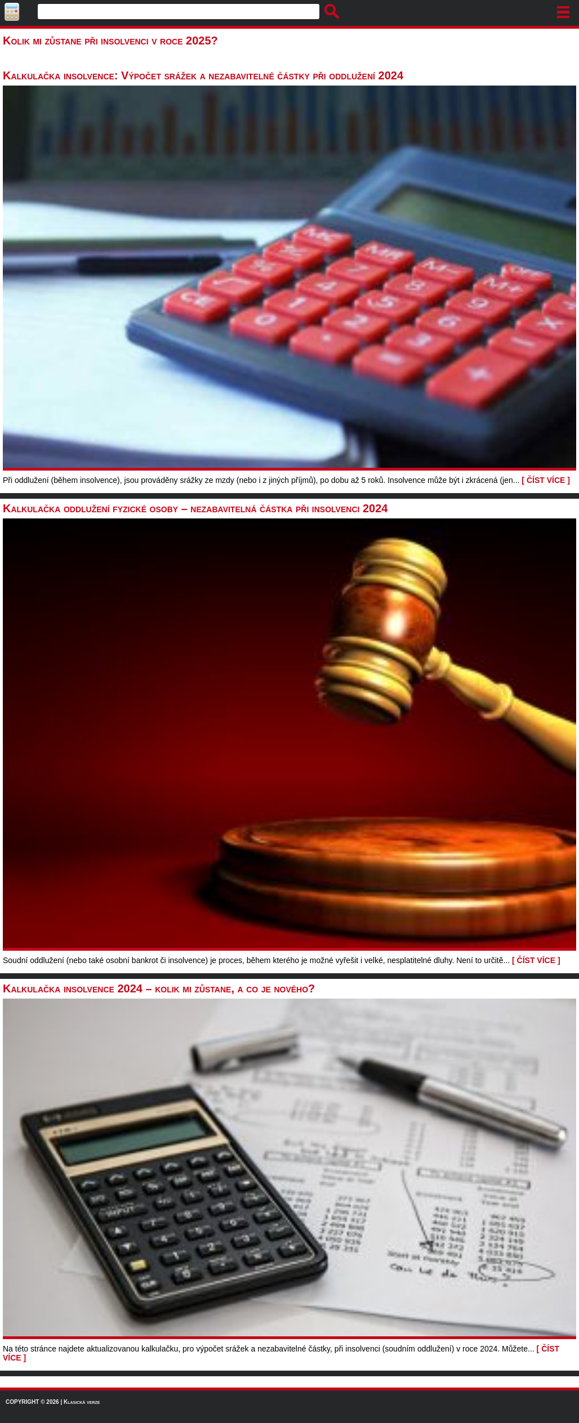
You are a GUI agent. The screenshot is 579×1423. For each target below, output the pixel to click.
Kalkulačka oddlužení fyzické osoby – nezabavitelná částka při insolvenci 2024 (195, 508)
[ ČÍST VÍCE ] (546, 480)
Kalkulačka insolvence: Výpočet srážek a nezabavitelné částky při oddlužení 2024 (203, 75)
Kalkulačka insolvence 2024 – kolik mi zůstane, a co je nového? (159, 988)
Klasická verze (82, 1402)
